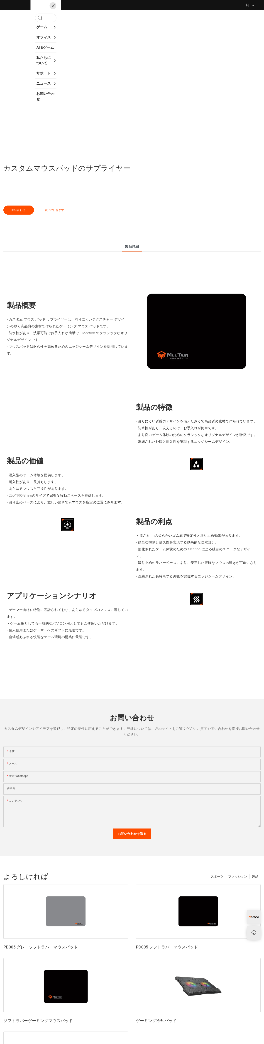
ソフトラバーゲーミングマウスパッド (38, 1020)
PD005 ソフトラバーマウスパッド (167, 947)
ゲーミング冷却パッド (156, 1020)
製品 (255, 876)
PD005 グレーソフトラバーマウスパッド (40, 947)
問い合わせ (19, 210)
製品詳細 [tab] (132, 246)
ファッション (237, 876)
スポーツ (217, 876)
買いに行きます (54, 210)
